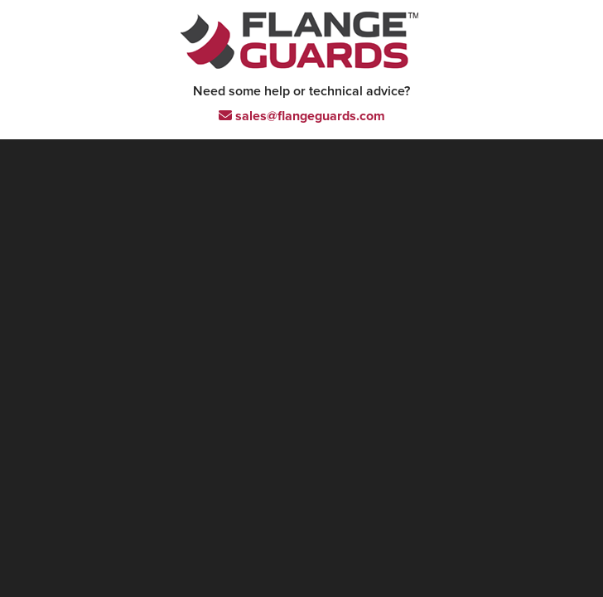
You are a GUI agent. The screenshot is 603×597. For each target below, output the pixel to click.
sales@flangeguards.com (302, 116)
